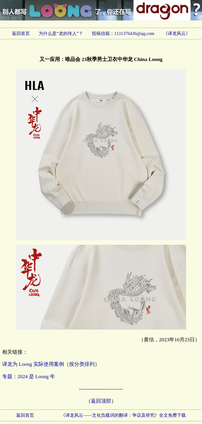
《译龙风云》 (176, 33)
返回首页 (21, 33)
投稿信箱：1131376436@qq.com (123, 33)
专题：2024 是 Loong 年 (28, 376)
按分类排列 (82, 364)
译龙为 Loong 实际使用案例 (33, 364)
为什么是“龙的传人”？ (61, 33)
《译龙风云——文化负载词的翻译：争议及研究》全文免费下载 (123, 415)
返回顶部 (101, 401)
